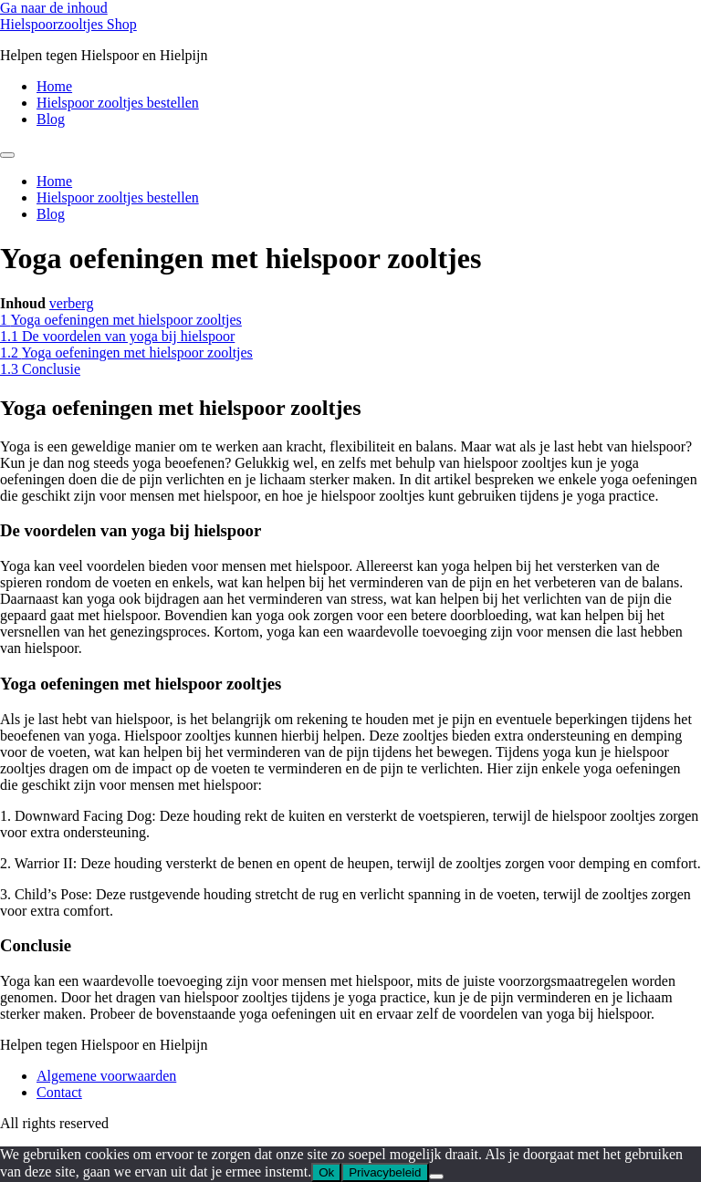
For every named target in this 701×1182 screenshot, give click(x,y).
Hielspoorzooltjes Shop (68, 24)
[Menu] (7, 155)
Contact (59, 1092)
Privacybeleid (385, 1172)
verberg (71, 303)
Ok (326, 1172)
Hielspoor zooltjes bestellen (118, 102)
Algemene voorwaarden (106, 1076)
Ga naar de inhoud (54, 8)
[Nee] (436, 1176)
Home (54, 86)
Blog (51, 119)
